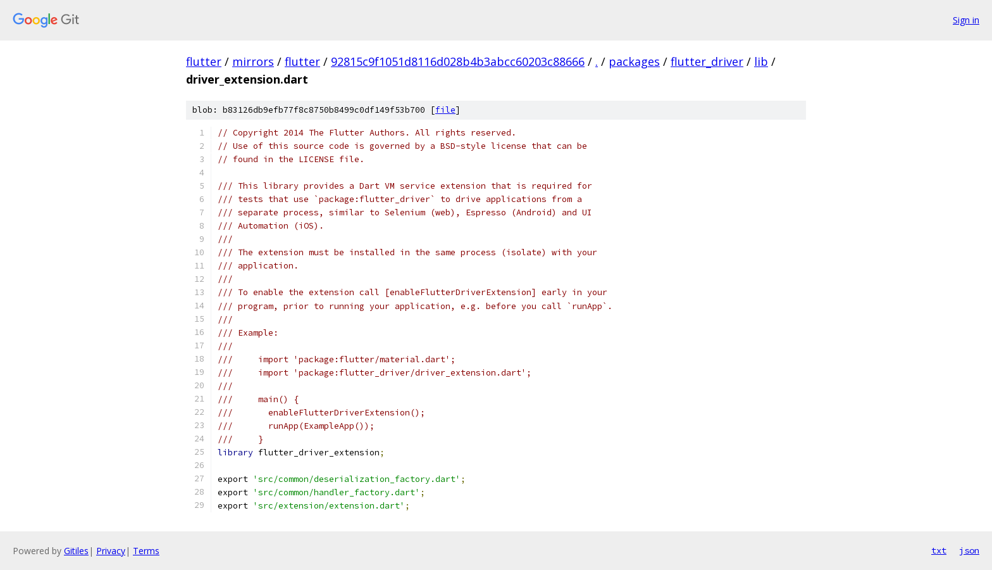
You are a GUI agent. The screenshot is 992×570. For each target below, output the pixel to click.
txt (938, 550)
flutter (203, 61)
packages (634, 61)
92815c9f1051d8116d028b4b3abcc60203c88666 (458, 61)
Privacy (110, 551)
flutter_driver (707, 61)
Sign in (966, 20)
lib (761, 61)
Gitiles (76, 551)
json (969, 550)
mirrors (253, 61)
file (445, 109)
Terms (146, 551)
